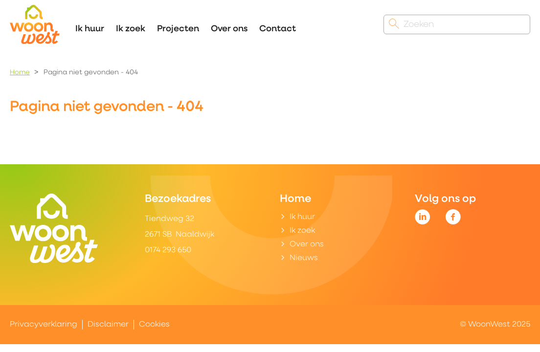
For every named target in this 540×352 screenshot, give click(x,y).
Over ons (229, 29)
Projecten (178, 29)
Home (20, 72)
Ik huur (89, 29)
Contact (277, 29)
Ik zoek (130, 29)
